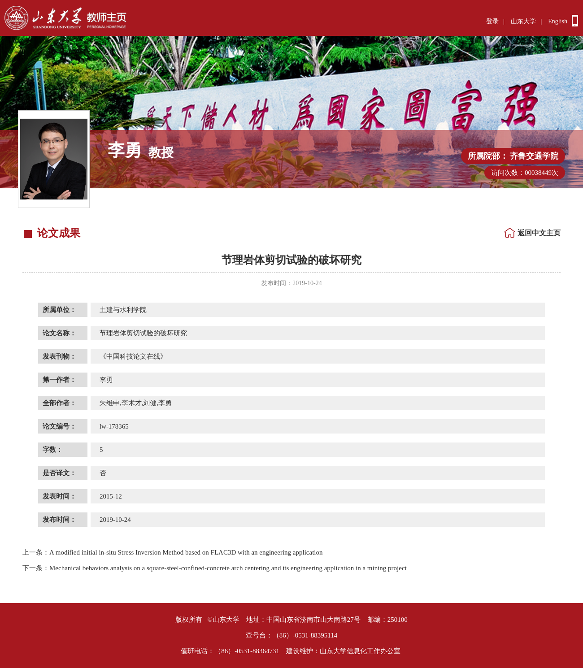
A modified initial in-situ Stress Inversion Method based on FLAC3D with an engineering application (172, 552)
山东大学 (523, 21)
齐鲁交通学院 (534, 156)
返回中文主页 (539, 233)
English (557, 21)
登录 (492, 21)
